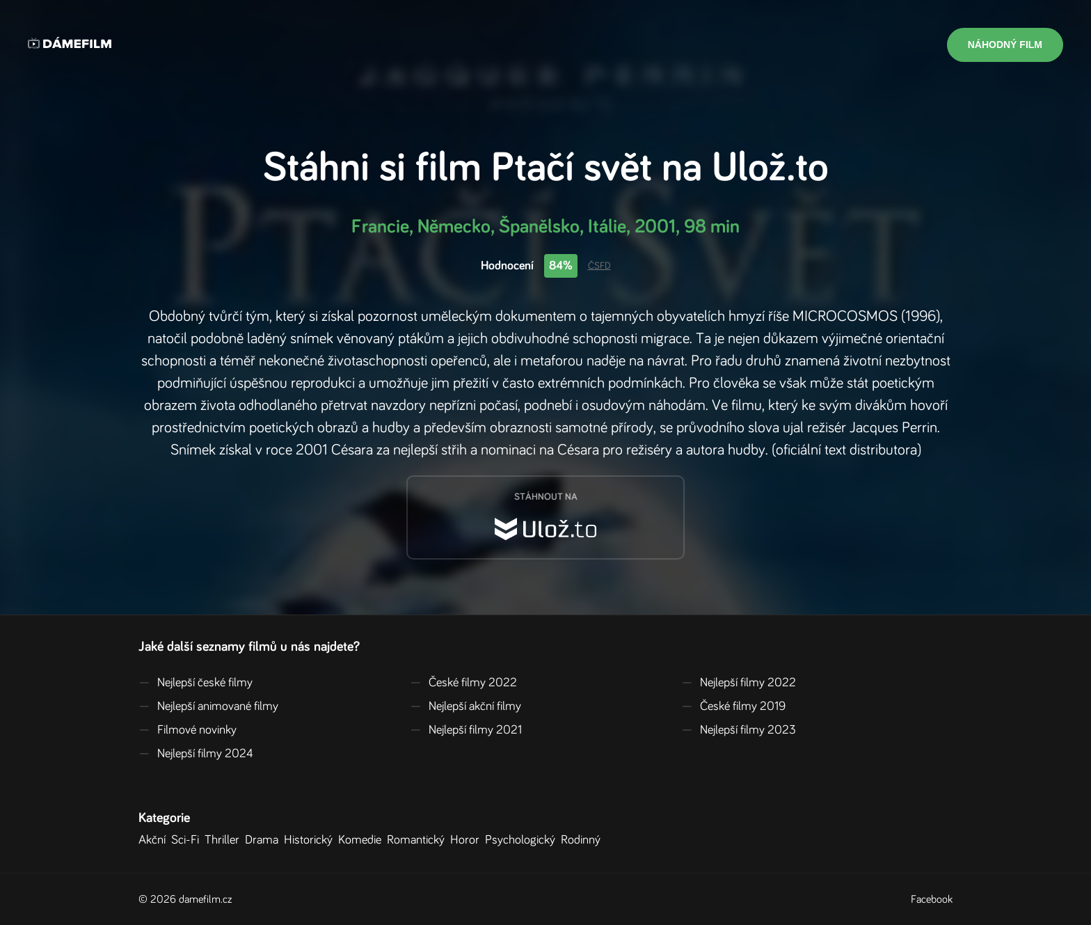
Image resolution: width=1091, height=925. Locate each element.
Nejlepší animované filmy (208, 706)
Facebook (932, 899)
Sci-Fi (188, 840)
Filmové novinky (187, 730)
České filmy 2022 (463, 683)
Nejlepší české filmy (195, 683)
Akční (154, 840)
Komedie (362, 840)
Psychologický (523, 840)
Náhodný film (1005, 44)
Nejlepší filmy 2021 (466, 730)
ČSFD (599, 266)
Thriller (225, 840)
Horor (467, 840)
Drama (264, 840)
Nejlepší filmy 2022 (738, 683)
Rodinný (583, 840)
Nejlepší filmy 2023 (738, 730)
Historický (311, 840)
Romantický (418, 840)
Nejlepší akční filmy (465, 706)
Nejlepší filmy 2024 (195, 754)
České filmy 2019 (733, 706)
